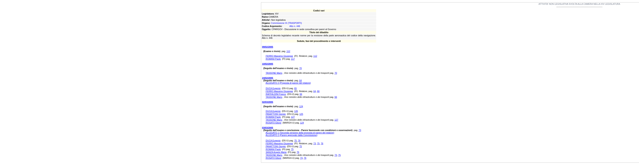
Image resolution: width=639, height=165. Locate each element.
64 (300, 80)
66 (318, 91)
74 (301, 158)
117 (293, 59)
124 (301, 106)
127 (293, 117)
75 (295, 140)
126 (296, 111)
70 (300, 68)
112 (288, 51)
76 (299, 140)
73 (360, 130)
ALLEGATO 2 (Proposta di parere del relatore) (288, 83)
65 (295, 88)
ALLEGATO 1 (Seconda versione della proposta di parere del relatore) (300, 132)
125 (301, 114)
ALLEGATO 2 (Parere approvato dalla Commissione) (291, 135)
